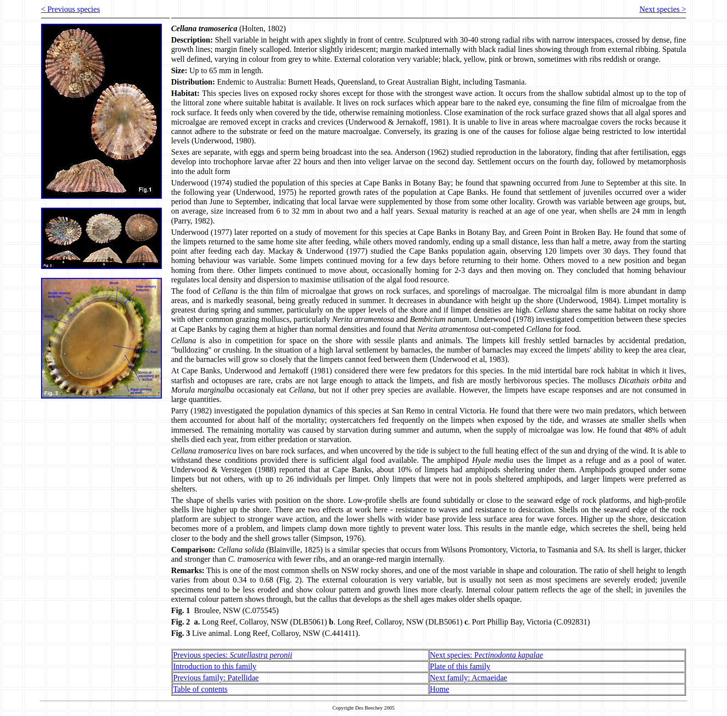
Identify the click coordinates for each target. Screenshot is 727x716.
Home (439, 689)
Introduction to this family (214, 666)
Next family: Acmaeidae (468, 677)
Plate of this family (460, 666)
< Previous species (70, 9)
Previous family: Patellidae (216, 677)
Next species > (662, 9)
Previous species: (232, 655)
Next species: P (486, 655)
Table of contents (200, 689)
